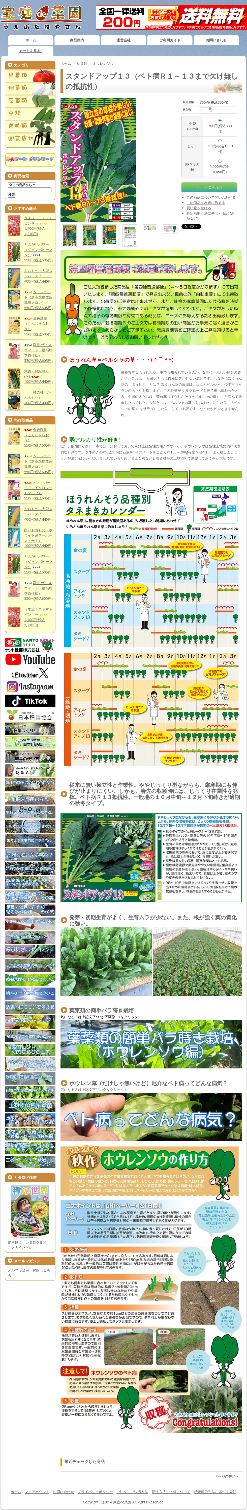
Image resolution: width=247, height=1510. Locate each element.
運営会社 (123, 40)
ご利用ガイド (169, 40)
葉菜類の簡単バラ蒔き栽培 (101, 1010)
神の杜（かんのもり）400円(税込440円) (38, 397)
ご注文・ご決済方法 (132, 1491)
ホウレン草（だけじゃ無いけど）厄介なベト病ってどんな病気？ (148, 1083)
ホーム (30, 40)
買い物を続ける (199, 207)
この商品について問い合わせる (211, 197)
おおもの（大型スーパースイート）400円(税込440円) (38, 276)
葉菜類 (82, 63)
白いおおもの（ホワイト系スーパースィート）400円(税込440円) (38, 538)
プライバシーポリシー (95, 1491)
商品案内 (77, 40)
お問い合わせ (216, 40)
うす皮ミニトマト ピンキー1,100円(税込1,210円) (40, 225)
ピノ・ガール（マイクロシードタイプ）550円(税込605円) (38, 490)
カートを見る (30, 50)
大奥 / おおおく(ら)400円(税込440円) (38, 376)
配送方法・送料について (171, 1491)
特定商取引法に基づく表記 (215, 1491)
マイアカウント (37, 1491)
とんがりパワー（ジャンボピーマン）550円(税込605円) (38, 564)
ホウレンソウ (103, 63)
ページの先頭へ (226, 1476)
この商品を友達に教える (206, 202)
